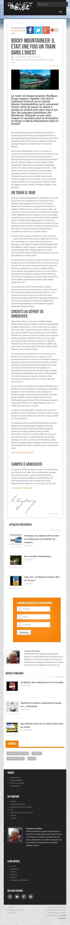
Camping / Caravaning (23, 59)
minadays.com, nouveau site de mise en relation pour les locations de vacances (41, 539)
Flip (54, 30)
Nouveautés (15, 786)
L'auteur (13, 877)
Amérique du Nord (17, 804)
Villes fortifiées (16, 780)
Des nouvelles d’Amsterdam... (38, 556)
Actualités (14, 869)
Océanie (13, 818)
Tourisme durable (17, 783)
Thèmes (12, 744)
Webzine (13, 874)
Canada (36, 59)
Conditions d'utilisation (19, 880)
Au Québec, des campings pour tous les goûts (42, 682)
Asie (12, 809)
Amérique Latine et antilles (21, 807)
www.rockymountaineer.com (22, 452)
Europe (13, 815)
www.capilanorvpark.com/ (21, 488)
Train (13, 62)
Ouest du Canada (46, 59)
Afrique (13, 801)
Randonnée (14, 777)
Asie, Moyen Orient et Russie (21, 812)
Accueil (13, 866)
